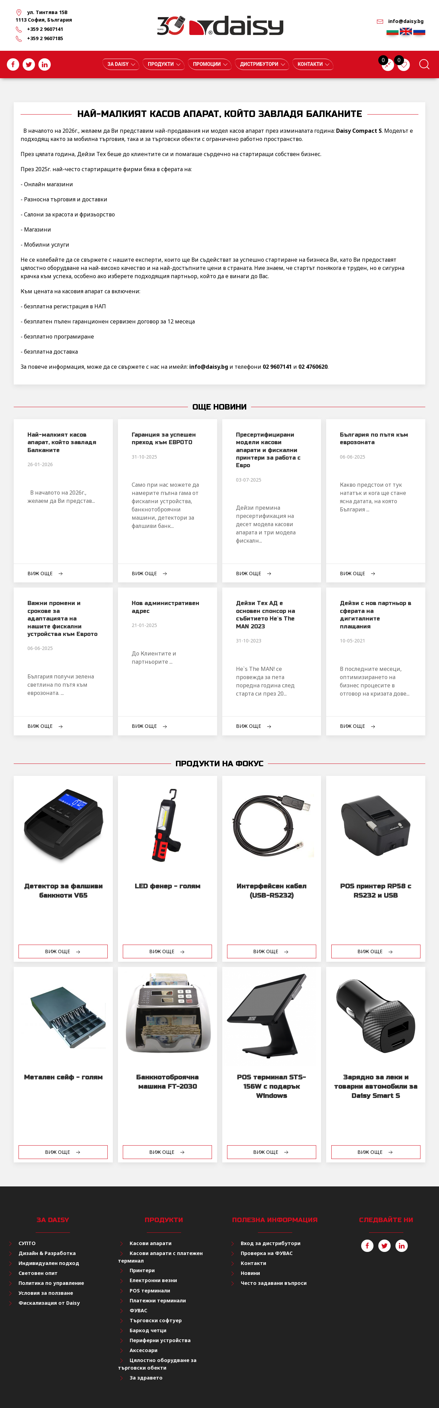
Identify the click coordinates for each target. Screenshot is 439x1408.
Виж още (45, 573)
